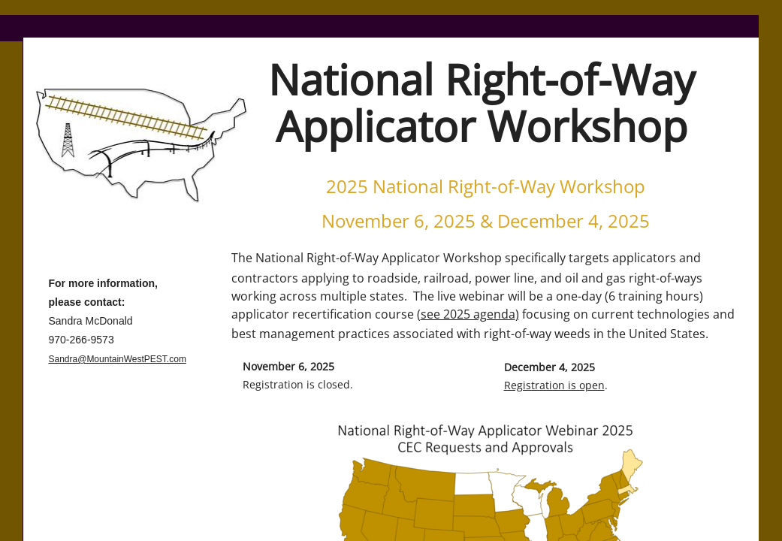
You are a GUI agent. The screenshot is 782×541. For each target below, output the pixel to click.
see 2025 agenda (468, 314)
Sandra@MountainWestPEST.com (117, 359)
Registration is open (554, 385)
